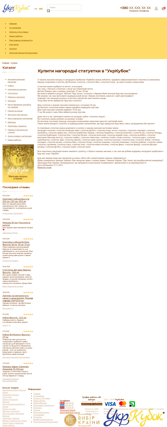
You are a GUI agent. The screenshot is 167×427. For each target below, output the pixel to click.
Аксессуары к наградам (20, 136)
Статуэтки (13, 93)
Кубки (11, 86)
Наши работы (16, 36)
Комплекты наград (17, 89)
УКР (35, 9)
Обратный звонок (67, 410)
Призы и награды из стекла (14, 421)
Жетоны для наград (17, 115)
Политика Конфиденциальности (43, 418)
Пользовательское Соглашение (41, 413)
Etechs (114, 413)
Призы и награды (16, 97)
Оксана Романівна (10, 261)
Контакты (14, 44)
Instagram (157, 38)
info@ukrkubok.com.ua (70, 412)
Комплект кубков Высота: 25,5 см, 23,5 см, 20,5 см (16, 200)
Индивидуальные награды (14, 390)
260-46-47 (67, 405)
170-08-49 (67, 408)
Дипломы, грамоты (17, 126)
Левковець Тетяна (10, 233)
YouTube (163, 38)
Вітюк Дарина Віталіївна (12, 286)
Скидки (13, 49)
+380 (135, 8)
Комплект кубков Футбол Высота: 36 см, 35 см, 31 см (16, 243)
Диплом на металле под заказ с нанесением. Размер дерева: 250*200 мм (17, 298)
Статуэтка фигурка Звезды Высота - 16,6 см (16, 271)
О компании (15, 28)
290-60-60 (67, 403)
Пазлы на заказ (15, 111)
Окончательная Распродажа (23, 53)
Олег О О (6, 325)
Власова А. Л (7, 308)
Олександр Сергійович (12, 213)
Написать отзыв (44, 167)
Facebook (151, 38)
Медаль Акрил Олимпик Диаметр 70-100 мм (15, 367)
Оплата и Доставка (18, 32)
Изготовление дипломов (20, 118)
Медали (12, 101)
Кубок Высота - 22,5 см (14, 317)
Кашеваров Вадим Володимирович (10, 380)
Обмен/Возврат (40, 403)
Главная (13, 23)
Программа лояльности (20, 40)
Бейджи (12, 122)
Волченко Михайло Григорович (16, 357)
